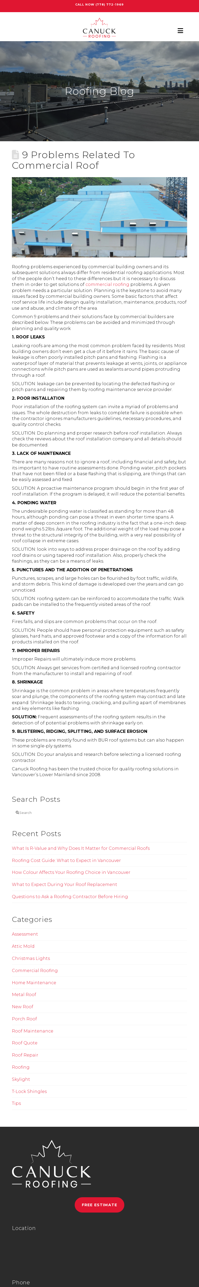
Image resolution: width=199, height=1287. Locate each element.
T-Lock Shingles (29, 1091)
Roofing (21, 1067)
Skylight (21, 1079)
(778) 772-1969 (110, 4)
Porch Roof (24, 1018)
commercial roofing (107, 284)
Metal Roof (24, 994)
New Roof (22, 1006)
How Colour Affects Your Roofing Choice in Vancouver (71, 872)
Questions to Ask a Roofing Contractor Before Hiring (70, 896)
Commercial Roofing (35, 970)
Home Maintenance (34, 982)
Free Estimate (99, 1205)
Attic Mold (23, 946)
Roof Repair (25, 1055)
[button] (180, 31)
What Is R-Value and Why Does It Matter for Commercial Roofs (81, 848)
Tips (16, 1103)
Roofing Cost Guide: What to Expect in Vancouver (66, 860)
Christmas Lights (31, 958)
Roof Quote (24, 1042)
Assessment (25, 934)
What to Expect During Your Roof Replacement (64, 884)
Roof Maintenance (32, 1031)
